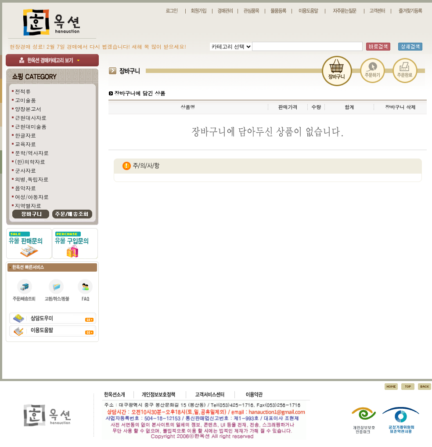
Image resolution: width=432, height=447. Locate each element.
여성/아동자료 (32, 196)
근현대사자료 (31, 117)
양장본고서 (28, 109)
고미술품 (25, 100)
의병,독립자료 (32, 179)
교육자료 (25, 144)
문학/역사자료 (32, 152)
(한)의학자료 (30, 161)
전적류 (23, 91)
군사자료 (25, 170)
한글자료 (25, 135)
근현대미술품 (31, 126)
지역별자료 (28, 205)
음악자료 (25, 188)
